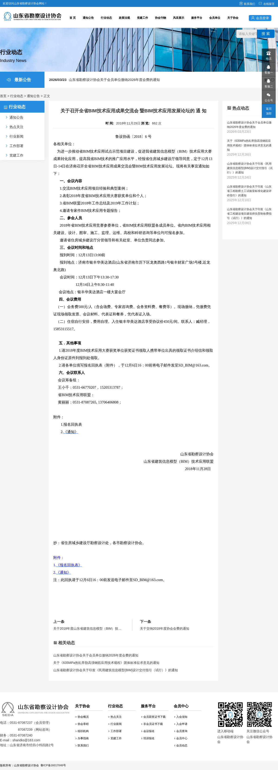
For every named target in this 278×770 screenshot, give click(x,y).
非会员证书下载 (152, 724)
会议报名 (148, 731)
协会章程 (82, 724)
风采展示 (178, 17)
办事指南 (82, 738)
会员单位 (214, 17)
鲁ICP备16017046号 (53, 765)
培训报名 (148, 738)
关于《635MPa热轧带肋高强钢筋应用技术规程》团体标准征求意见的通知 (106, 663)
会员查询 (180, 731)
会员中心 (180, 738)
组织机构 (82, 731)
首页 (3, 96)
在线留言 (267, 4)
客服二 (268, 82)
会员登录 (260, 18)
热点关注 (115, 716)
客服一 (268, 68)
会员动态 (180, 745)
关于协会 (232, 17)
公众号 (268, 96)
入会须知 (180, 716)
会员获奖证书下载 (153, 716)
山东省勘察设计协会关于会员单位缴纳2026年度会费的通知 (104, 80)
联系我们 (247, 4)
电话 (268, 54)
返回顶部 (269, 111)
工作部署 (115, 731)
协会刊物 (160, 17)
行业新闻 (115, 724)
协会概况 (82, 716)
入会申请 (180, 724)
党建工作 (142, 17)
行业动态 (106, 17)
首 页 (73, 17)
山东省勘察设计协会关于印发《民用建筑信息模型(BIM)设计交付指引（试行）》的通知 (115, 670)
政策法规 (124, 17)
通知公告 (88, 17)
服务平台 (196, 17)
